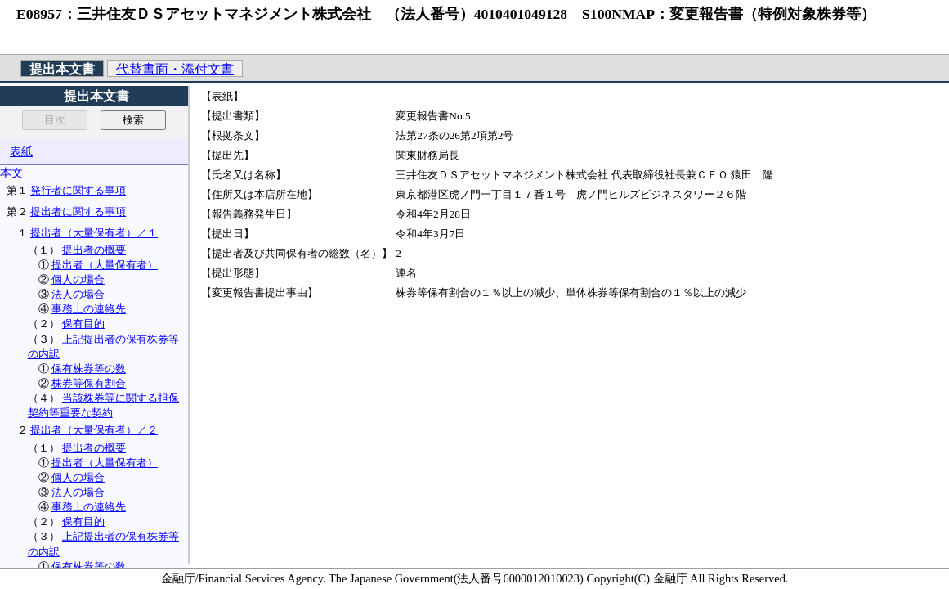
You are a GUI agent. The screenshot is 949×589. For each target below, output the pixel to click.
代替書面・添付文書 (175, 69)
